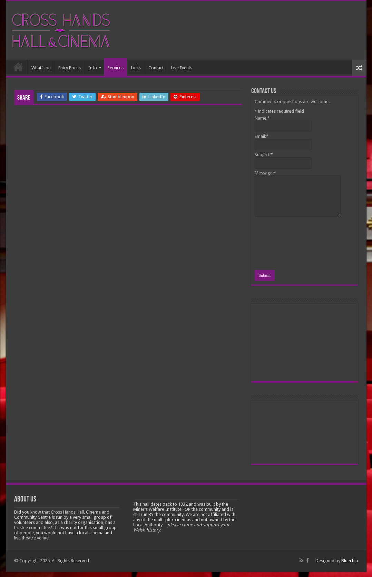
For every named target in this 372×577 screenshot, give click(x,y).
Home (18, 67)
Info (92, 67)
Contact (156, 67)
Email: (261, 136)
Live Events (181, 67)
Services (115, 67)
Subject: (264, 154)
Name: (262, 118)
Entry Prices (69, 67)
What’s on (41, 67)
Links (136, 67)
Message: (265, 172)
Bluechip (349, 560)
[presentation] (283, 244)
